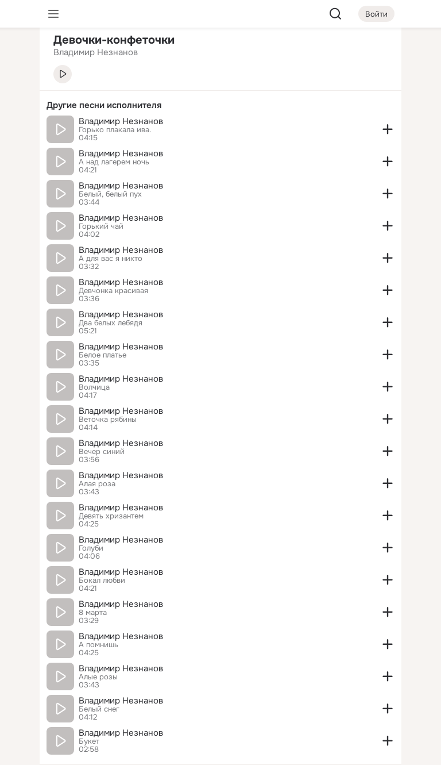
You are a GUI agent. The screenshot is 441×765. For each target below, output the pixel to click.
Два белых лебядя (110, 323)
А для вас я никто (110, 259)
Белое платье (102, 355)
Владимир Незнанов (121, 121)
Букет (89, 741)
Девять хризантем (111, 516)
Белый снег (99, 709)
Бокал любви (102, 580)
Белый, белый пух (110, 194)
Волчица (94, 387)
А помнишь (98, 645)
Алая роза (97, 484)
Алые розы (98, 677)
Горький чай (101, 226)
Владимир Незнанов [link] (95, 52)
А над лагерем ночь (114, 162)
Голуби (91, 548)
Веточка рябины (108, 420)
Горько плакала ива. (115, 130)
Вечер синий (102, 452)
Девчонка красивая (113, 291)
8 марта (93, 613)
